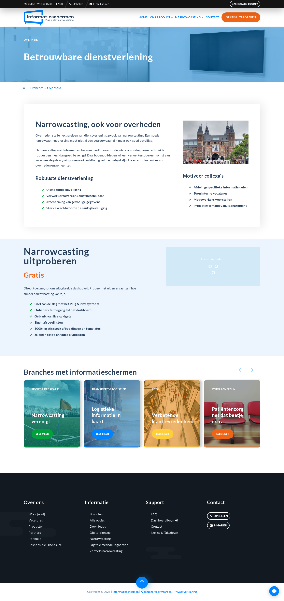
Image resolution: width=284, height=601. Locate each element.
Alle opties (97, 520)
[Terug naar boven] (142, 583)
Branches (37, 88)
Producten (36, 526)
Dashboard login (245, 3)
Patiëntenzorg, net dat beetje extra (228, 415)
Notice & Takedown (164, 532)
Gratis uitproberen (241, 17)
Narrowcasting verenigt (48, 418)
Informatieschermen (125, 591)
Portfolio (35, 538)
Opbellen (76, 4)
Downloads (98, 526)
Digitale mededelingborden (109, 545)
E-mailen (218, 525)
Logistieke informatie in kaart (106, 415)
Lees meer (42, 433)
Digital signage (100, 532)
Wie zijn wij (37, 514)
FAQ (154, 514)
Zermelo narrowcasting (106, 551)
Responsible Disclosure (45, 545)
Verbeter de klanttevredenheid (172, 418)
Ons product (161, 17)
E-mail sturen (99, 4)
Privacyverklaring (185, 591)
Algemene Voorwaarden (156, 591)
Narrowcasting (189, 17)
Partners (35, 532)
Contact (212, 17)
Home (143, 17)
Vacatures (36, 520)
